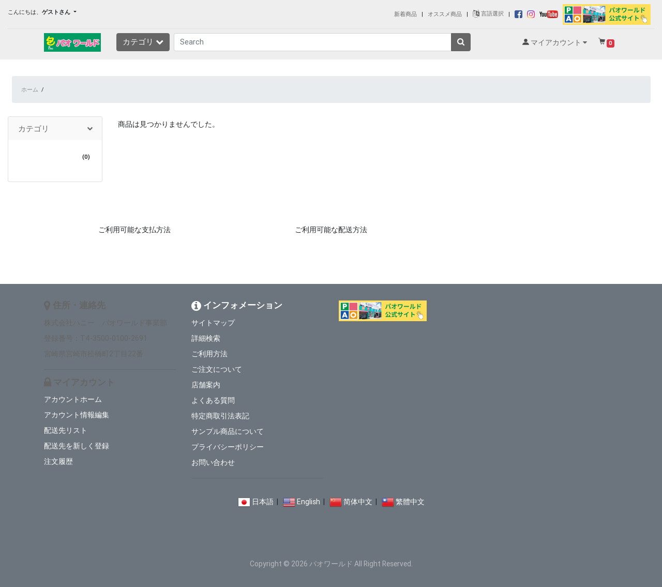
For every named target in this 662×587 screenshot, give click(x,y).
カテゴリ (143, 42)
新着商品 (405, 13)
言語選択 (488, 13)
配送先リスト (65, 430)
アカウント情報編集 (76, 414)
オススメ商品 (445, 13)
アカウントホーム (73, 399)
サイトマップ (213, 322)
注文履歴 (58, 461)
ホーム (29, 89)
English (308, 501)
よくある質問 (213, 400)
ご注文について (216, 369)
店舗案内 (205, 384)
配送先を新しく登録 (76, 445)
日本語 (263, 501)
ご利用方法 (209, 353)
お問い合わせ (213, 462)
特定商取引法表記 (220, 415)
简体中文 (357, 501)
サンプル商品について (227, 431)
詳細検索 (205, 338)
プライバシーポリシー (227, 446)
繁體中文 (410, 501)
